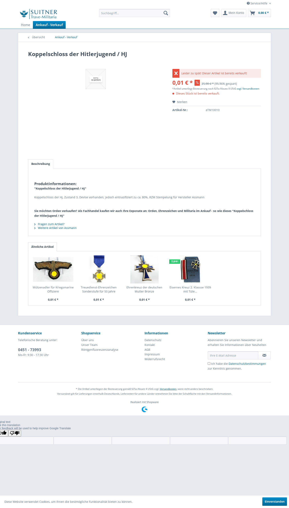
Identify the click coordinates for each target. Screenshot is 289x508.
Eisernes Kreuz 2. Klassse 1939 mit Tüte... (190, 289)
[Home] (25, 25)
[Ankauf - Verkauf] (49, 25)
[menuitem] (134, 13)
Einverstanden (275, 501)
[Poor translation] (14, 433)
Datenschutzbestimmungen (247, 364)
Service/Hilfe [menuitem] (257, 3)
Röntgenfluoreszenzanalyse (99, 350)
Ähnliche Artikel (42, 247)
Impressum (152, 354)
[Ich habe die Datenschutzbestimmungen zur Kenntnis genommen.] (209, 363)
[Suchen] (166, 13)
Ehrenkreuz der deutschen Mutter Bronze (144, 289)
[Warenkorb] (259, 13)
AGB (147, 350)
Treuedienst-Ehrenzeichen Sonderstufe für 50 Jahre (99, 289)
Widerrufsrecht (154, 359)
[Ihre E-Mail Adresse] (233, 355)
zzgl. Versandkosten (248, 88)
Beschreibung (40, 164)
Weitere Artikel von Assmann (55, 228)
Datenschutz (152, 340)
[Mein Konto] (233, 13)
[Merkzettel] (215, 13)
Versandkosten (168, 389)
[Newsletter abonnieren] (264, 355)
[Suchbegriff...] (134, 13)
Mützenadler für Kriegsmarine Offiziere (53, 289)
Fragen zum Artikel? (49, 224)
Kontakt (149, 345)
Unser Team (89, 345)
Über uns (87, 340)
